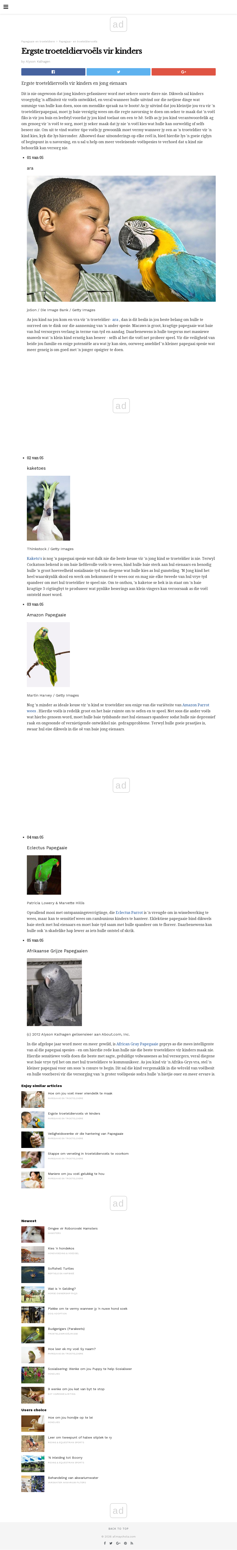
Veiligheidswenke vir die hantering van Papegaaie (85, 1133)
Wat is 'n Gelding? (62, 1288)
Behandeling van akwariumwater (73, 1478)
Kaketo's (34, 558)
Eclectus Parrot (129, 912)
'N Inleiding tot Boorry (65, 1457)
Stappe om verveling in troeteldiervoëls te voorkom (88, 1153)
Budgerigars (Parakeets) (66, 1329)
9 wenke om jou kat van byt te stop (76, 1389)
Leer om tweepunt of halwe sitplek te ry (80, 1437)
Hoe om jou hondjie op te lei (70, 1417)
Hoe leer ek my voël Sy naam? (72, 1349)
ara (115, 319)
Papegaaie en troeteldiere (38, 41)
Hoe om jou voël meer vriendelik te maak (80, 1093)
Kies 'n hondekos (61, 1248)
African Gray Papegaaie (137, 1044)
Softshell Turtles (61, 1268)
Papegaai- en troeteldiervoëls (78, 41)
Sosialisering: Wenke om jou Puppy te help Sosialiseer (90, 1369)
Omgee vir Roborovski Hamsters (73, 1228)
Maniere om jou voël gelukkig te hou (76, 1174)
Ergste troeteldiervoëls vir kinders (74, 1113)
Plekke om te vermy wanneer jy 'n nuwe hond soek (87, 1308)
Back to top (118, 1528)
